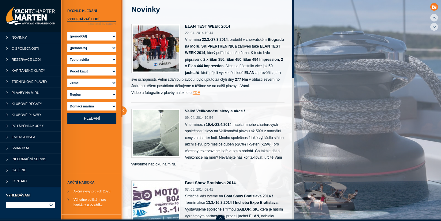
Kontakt (19, 181)
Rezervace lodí (26, 59)
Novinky (19, 37)
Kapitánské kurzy (28, 70)
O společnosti (25, 48)
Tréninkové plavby (29, 81)
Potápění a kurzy (28, 126)
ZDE (196, 93)
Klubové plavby (26, 115)
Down (434, 27)
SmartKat (21, 148)
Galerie (19, 170)
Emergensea (24, 137)
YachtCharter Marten (30, 16)
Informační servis (29, 159)
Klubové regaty (27, 104)
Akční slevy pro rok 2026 (92, 191)
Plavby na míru (26, 93)
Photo (434, 7)
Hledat (51, 205)
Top (434, 17)
